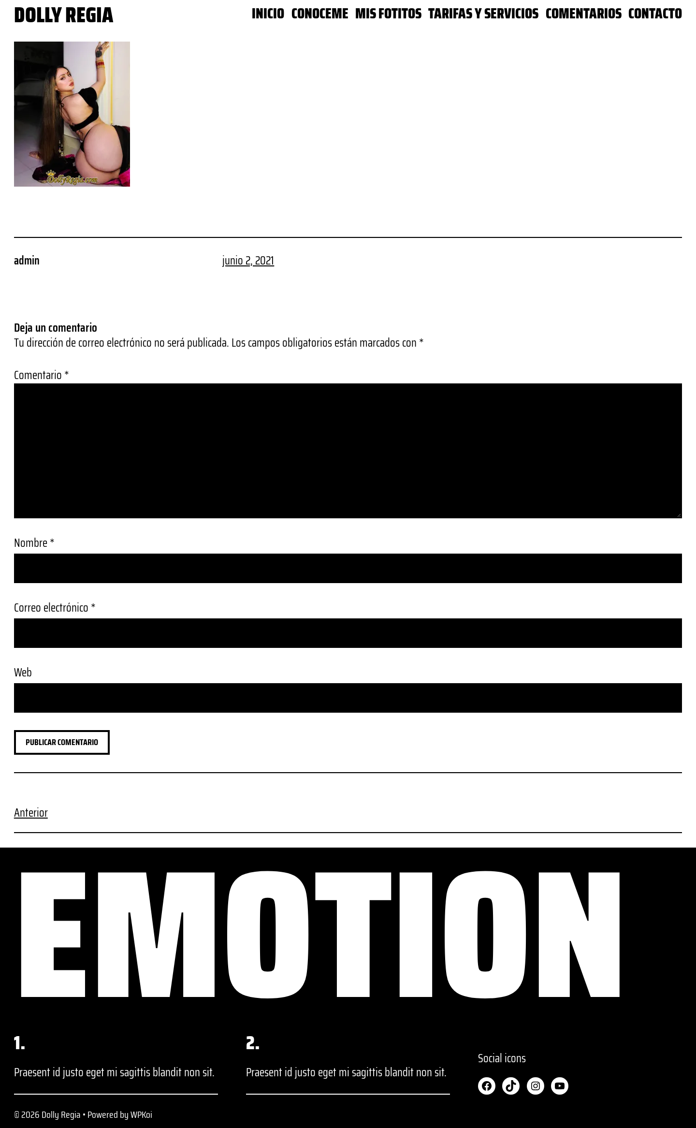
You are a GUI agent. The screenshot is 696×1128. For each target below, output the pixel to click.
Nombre (34, 543)
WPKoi (141, 1114)
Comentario (41, 375)
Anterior (31, 813)
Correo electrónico (55, 608)
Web (23, 672)
